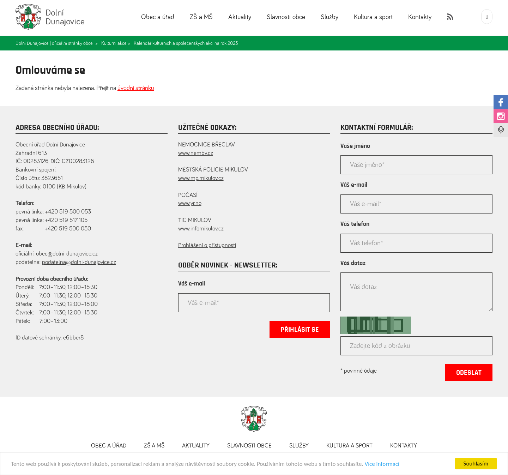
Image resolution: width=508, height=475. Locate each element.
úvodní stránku (135, 88)
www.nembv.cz (195, 153)
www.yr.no (189, 203)
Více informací (382, 464)
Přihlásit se (299, 329)
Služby (329, 17)
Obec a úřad (157, 17)
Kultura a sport (373, 17)
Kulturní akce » (115, 43)
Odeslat (469, 372)
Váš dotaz (352, 263)
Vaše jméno (355, 146)
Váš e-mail (191, 284)
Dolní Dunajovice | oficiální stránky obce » (57, 43)
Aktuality (239, 17)
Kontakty (419, 17)
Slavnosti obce (286, 17)
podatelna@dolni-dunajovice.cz (79, 262)
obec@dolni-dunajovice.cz (67, 254)
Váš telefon (354, 224)
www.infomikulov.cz (201, 229)
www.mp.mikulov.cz (201, 178)
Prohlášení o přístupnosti (207, 245)
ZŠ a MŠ (201, 17)
